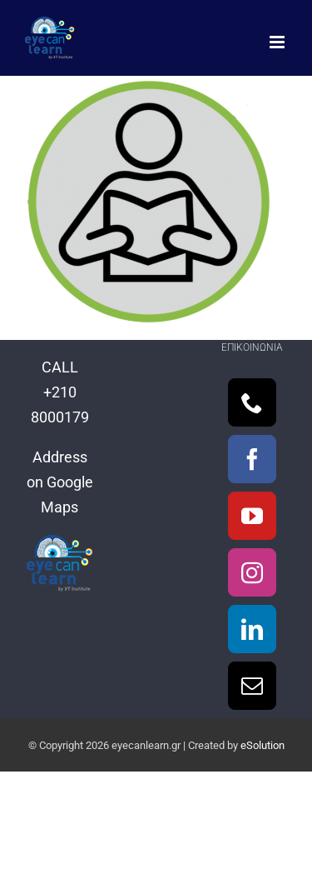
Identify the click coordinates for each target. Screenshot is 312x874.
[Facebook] (252, 459)
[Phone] (252, 402)
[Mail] (252, 686)
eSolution (262, 745)
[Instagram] (252, 572)
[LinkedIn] (252, 629)
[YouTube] (252, 516)
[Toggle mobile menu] (278, 42)
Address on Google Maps (60, 482)
